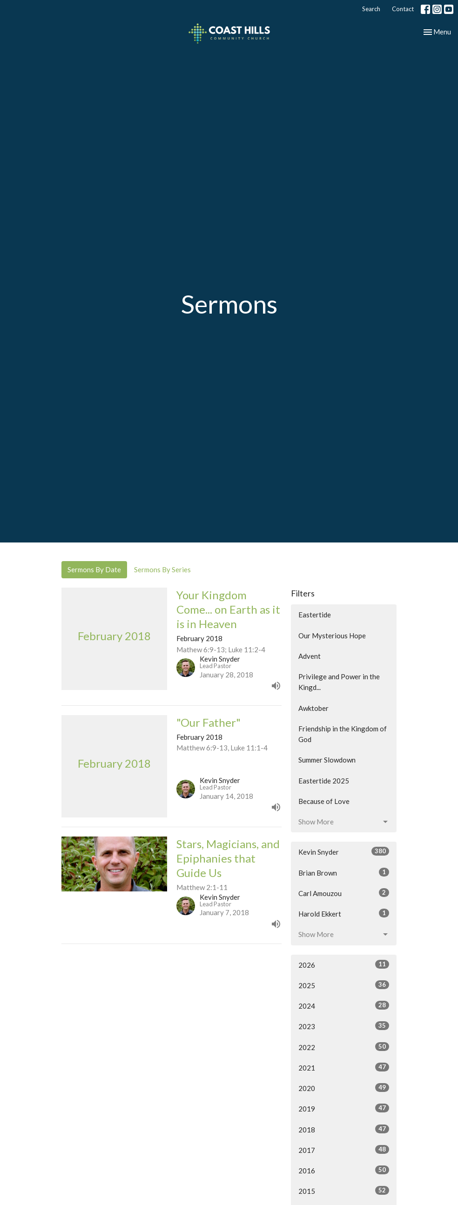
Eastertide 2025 (323, 781)
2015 (343, 1190)
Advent (309, 656)
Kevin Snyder (343, 851)
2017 (343, 1149)
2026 (343, 964)
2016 (343, 1170)
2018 (343, 1129)
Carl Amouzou (343, 892)
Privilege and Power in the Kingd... (339, 681)
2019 (343, 1108)
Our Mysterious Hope (332, 635)
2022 (343, 1046)
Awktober (313, 708)
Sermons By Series (162, 569)
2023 (343, 1026)
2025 (343, 985)
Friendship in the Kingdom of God (342, 733)
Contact (403, 9)
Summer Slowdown (327, 760)
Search (371, 9)
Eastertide (314, 614)
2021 (343, 1067)
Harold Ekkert (343, 913)
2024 (343, 1005)
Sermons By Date (94, 569)
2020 (343, 1087)
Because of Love (324, 801)
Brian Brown (343, 872)
